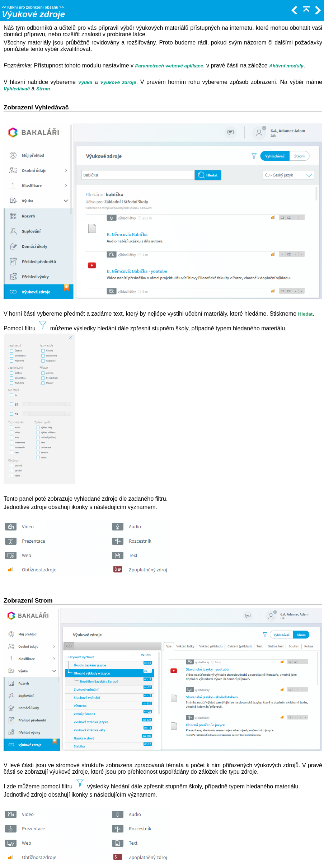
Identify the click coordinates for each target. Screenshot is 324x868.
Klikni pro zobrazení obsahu (32, 7)
